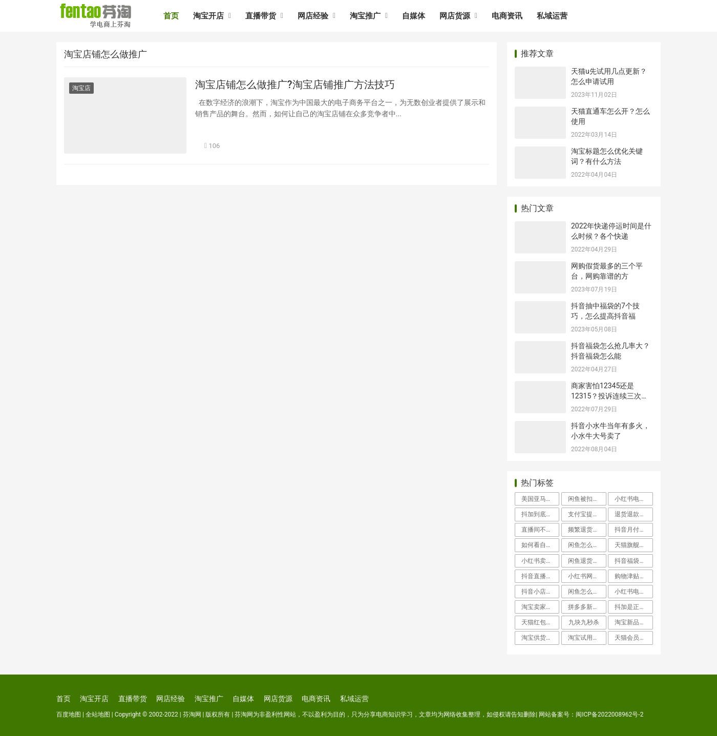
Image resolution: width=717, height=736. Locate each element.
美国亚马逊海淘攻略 (540, 498)
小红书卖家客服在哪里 (540, 560)
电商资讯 (507, 15)
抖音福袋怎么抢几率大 (633, 560)
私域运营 (552, 15)
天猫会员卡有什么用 (633, 637)
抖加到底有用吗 (540, 514)
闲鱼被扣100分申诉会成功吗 (587, 498)
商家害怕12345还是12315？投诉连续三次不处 (609, 396)
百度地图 (68, 714)
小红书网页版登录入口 (587, 576)
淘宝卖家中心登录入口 (540, 607)
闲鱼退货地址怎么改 (587, 560)
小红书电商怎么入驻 (633, 498)
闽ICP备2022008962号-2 (609, 714)
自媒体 (413, 15)
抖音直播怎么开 (540, 576)
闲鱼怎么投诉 (586, 545)
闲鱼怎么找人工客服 (587, 591)
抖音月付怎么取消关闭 (633, 529)
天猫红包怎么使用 (540, 622)
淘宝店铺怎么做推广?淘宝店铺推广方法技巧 (295, 84)
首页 (171, 15)
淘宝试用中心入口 (587, 637)
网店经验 (313, 15)
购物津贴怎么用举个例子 (633, 576)
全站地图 (98, 714)
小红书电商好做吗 (633, 591)
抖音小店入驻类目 (540, 591)
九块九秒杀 (583, 622)
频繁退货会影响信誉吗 (587, 529)
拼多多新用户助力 (587, 607)
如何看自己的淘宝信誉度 (540, 545)
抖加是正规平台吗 (633, 607)
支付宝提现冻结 (587, 514)
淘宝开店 (208, 15)
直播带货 (260, 15)
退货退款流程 (633, 514)
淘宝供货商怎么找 (540, 637)
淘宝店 (81, 88)
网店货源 (454, 15)
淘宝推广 (365, 15)
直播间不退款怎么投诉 (540, 529)
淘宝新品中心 (633, 622)
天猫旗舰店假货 (633, 545)
